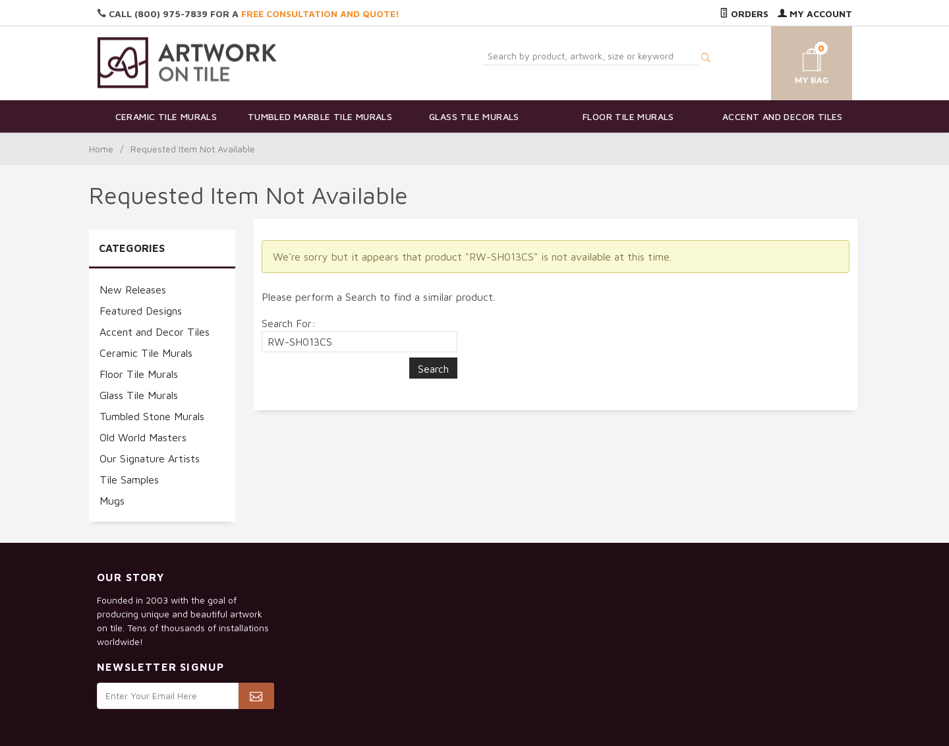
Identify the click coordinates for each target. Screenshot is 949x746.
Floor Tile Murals (628, 116)
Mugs (112, 501)
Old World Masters (143, 437)
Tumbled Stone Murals (152, 416)
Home (101, 148)
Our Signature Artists (150, 458)
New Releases (133, 289)
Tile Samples (129, 479)
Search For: (289, 323)
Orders (744, 13)
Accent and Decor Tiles (782, 116)
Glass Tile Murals (474, 116)
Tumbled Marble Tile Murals (320, 116)
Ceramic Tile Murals (166, 116)
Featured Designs (141, 311)
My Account (815, 13)
